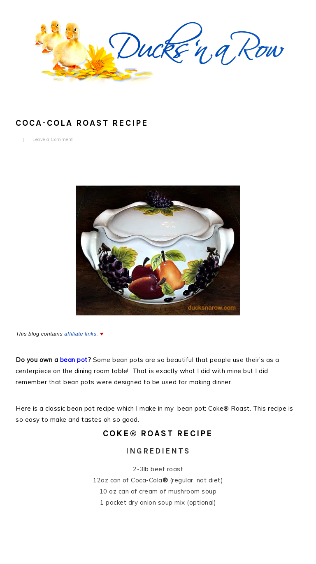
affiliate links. (81, 334)
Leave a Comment (53, 139)
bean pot (74, 360)
